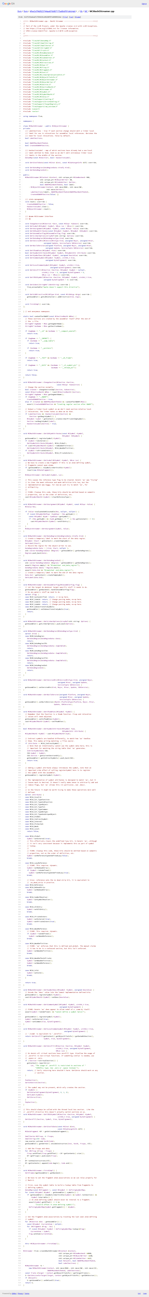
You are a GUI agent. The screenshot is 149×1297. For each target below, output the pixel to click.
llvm (19, 11)
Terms (26, 1293)
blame (77, 17)
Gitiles (14, 1293)
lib (81, 11)
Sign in (144, 4)
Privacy (20, 1293)
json (145, 1293)
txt (139, 1293)
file (65, 17)
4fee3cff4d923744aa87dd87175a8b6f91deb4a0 (53, 11)
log (71, 17)
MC (86, 11)
